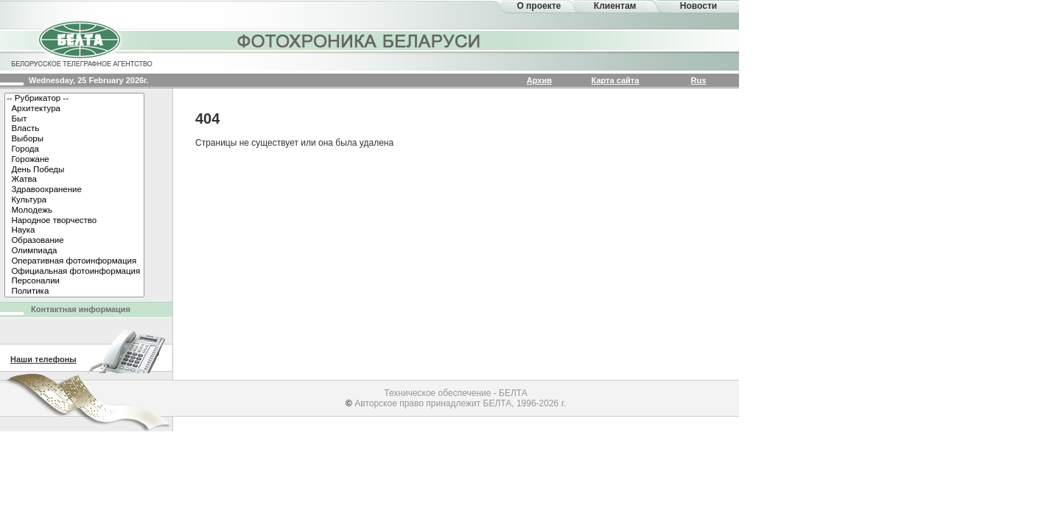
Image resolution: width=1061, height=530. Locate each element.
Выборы (74, 139)
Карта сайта (616, 80)
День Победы (74, 170)
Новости (698, 6)
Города (74, 149)
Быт (74, 119)
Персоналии (74, 281)
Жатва (74, 179)
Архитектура (74, 109)
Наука (74, 230)
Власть (74, 129)
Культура (74, 200)
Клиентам (615, 6)
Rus (699, 80)
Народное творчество (74, 221)
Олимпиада (74, 251)
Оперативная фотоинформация (74, 261)
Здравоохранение (74, 190)
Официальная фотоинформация (74, 271)
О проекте (539, 6)
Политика (74, 291)
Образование (74, 241)
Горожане (74, 160)
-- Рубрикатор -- (74, 98)
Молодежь (74, 210)
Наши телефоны (43, 359)
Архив (539, 80)
